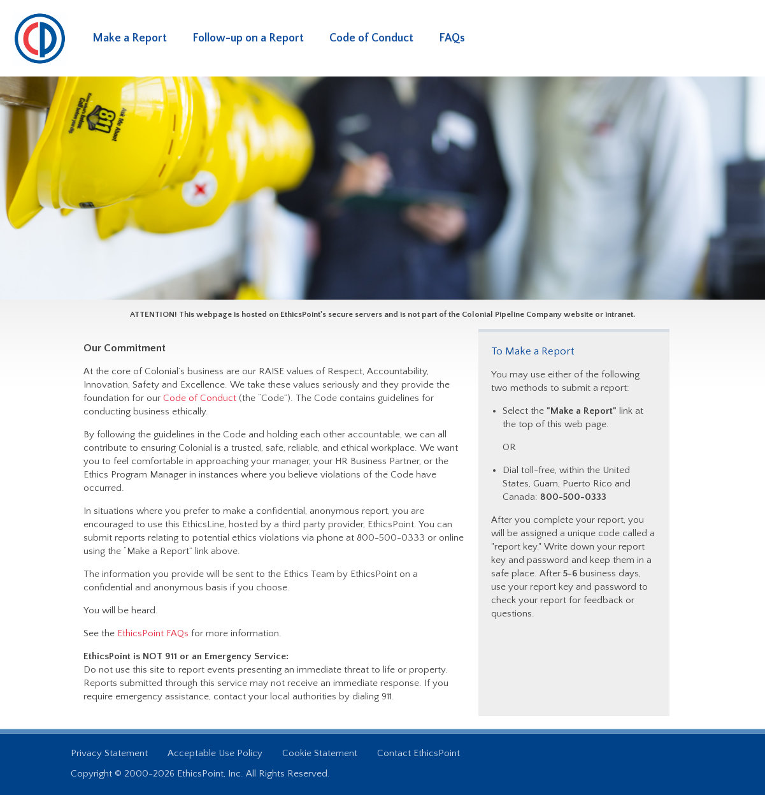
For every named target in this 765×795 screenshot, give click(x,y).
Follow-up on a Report (248, 38)
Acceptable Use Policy (215, 753)
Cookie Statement (319, 753)
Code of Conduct (371, 38)
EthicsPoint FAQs (153, 633)
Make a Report (129, 38)
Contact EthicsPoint (418, 753)
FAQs (452, 38)
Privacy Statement (109, 753)
